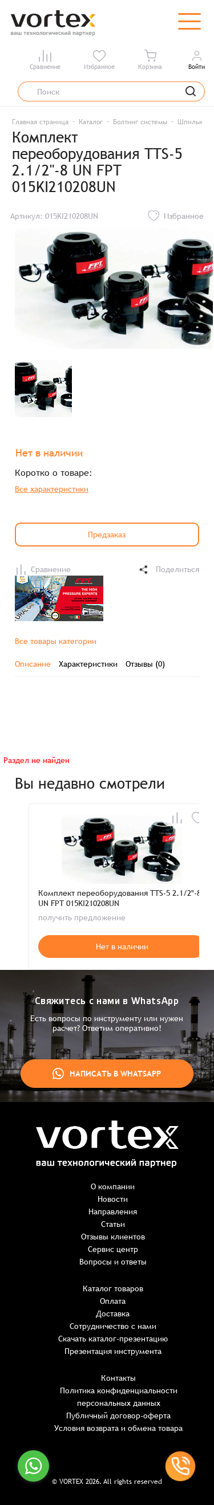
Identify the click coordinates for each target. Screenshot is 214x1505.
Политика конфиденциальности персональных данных (118, 1397)
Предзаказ (107, 534)
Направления (112, 1211)
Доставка (113, 1313)
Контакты (118, 1377)
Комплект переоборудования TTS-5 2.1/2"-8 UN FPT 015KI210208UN (119, 898)
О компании (113, 1186)
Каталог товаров (113, 1288)
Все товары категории (55, 641)
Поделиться (168, 569)
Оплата (113, 1301)
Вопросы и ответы (113, 1261)
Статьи (113, 1224)
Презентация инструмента (112, 1351)
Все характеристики (51, 488)
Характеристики (88, 663)
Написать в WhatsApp (107, 1073)
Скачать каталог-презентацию (113, 1338)
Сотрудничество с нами (113, 1326)
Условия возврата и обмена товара (118, 1428)
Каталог (91, 122)
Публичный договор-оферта (118, 1415)
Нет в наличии (122, 946)
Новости (113, 1199)
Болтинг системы (140, 122)
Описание (33, 663)
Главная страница (40, 122)
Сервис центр (113, 1249)
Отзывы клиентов (113, 1236)
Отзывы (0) (145, 663)
